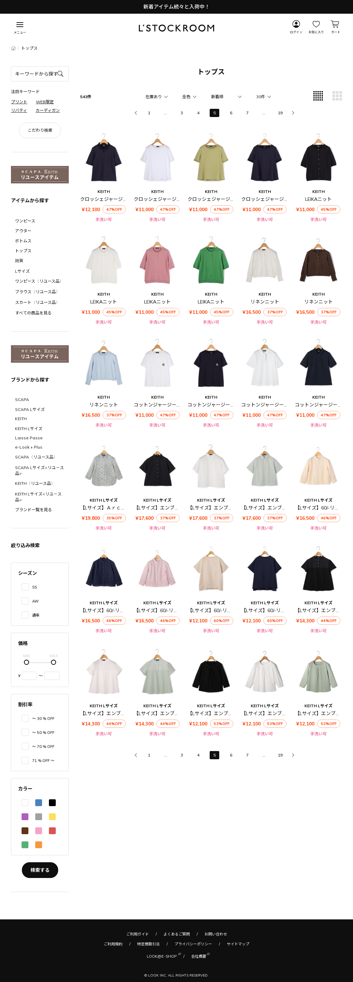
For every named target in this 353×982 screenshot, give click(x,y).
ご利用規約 (113, 944)
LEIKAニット (318, 199)
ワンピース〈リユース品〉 (39, 281)
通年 (36, 615)
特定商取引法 (148, 944)
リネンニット (264, 302)
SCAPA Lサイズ (30, 409)
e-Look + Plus (28, 447)
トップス (23, 250)
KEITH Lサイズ (28, 428)
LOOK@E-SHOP (161, 956)
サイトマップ (238, 944)
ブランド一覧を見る (33, 509)
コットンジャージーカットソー (167, 405)
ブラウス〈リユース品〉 (37, 291)
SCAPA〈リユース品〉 (36, 457)
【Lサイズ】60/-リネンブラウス (114, 610)
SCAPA (22, 399)
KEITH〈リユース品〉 (35, 483)
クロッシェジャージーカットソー (169, 199)
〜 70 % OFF (43, 746)
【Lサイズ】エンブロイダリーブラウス (175, 508)
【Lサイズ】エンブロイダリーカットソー (231, 713)
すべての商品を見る (33, 312)
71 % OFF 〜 (43, 760)
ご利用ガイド (137, 934)
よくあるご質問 (177, 934)
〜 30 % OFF (43, 718)
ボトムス (23, 240)
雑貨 (19, 260)
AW (35, 601)
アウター (23, 230)
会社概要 (198, 956)
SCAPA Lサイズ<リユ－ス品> (39, 470)
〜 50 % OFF (43, 732)
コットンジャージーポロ (267, 405)
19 (280, 112)
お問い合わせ (216, 934)
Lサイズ (22, 271)
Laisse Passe (29, 437)
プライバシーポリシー (193, 944)
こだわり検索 (40, 130)
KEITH (21, 418)
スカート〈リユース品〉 (37, 302)
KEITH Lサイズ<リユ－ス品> (38, 496)
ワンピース (25, 220)
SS (34, 587)
